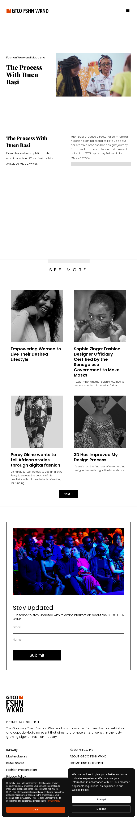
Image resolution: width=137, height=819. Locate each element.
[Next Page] (68, 494)
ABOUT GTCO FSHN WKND (88, 756)
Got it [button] (35, 810)
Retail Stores (15, 763)
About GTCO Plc (81, 750)
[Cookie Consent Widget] (101, 792)
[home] (27, 10)
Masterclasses (16, 756)
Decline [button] (101, 808)
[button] (126, 10)
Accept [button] (101, 799)
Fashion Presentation (21, 770)
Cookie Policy (80, 789)
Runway (12, 750)
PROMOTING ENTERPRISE (87, 763)
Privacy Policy (53, 801)
